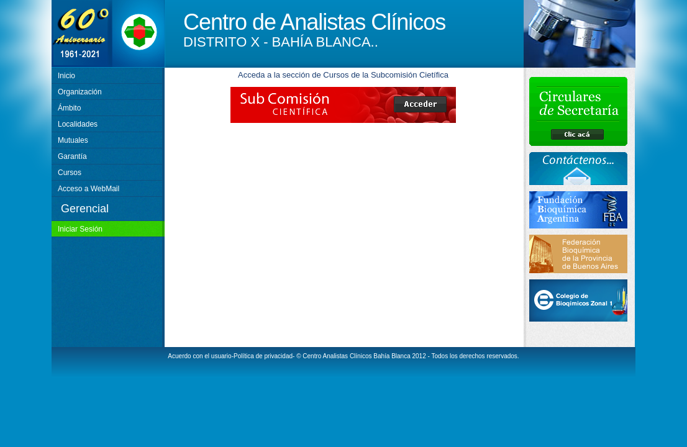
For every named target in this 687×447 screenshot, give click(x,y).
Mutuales (73, 140)
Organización (80, 92)
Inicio (66, 75)
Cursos (69, 172)
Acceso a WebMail (88, 188)
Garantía (72, 156)
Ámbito (69, 108)
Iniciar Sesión (80, 229)
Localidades (78, 124)
